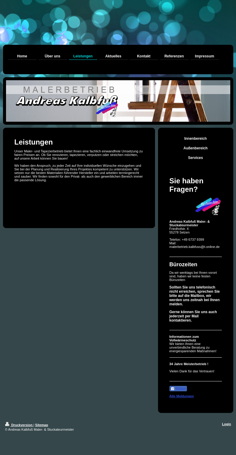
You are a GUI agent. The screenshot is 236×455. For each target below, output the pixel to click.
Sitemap (41, 425)
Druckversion (19, 425)
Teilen (178, 389)
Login (226, 424)
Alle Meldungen (181, 396)
